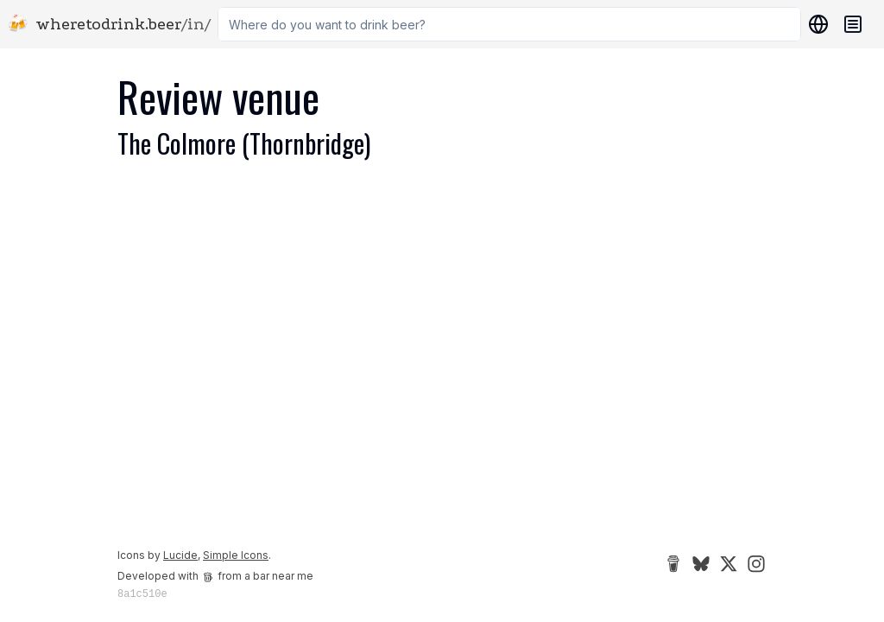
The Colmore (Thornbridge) (243, 143)
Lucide (180, 555)
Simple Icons (235, 555)
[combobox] (509, 24)
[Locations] (815, 24)
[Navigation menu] (853, 24)
